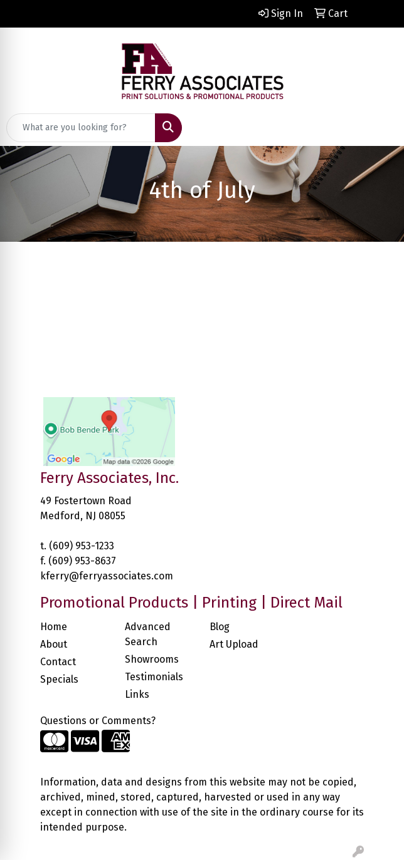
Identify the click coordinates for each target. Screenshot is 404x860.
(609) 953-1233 (81, 546)
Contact (58, 662)
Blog (220, 627)
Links (137, 694)
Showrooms (152, 659)
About (53, 644)
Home (53, 627)
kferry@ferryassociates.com (106, 576)
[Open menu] (378, 127)
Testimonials (154, 677)
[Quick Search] (81, 127)
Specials (59, 679)
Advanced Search (148, 634)
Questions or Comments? (98, 721)
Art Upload (234, 644)
